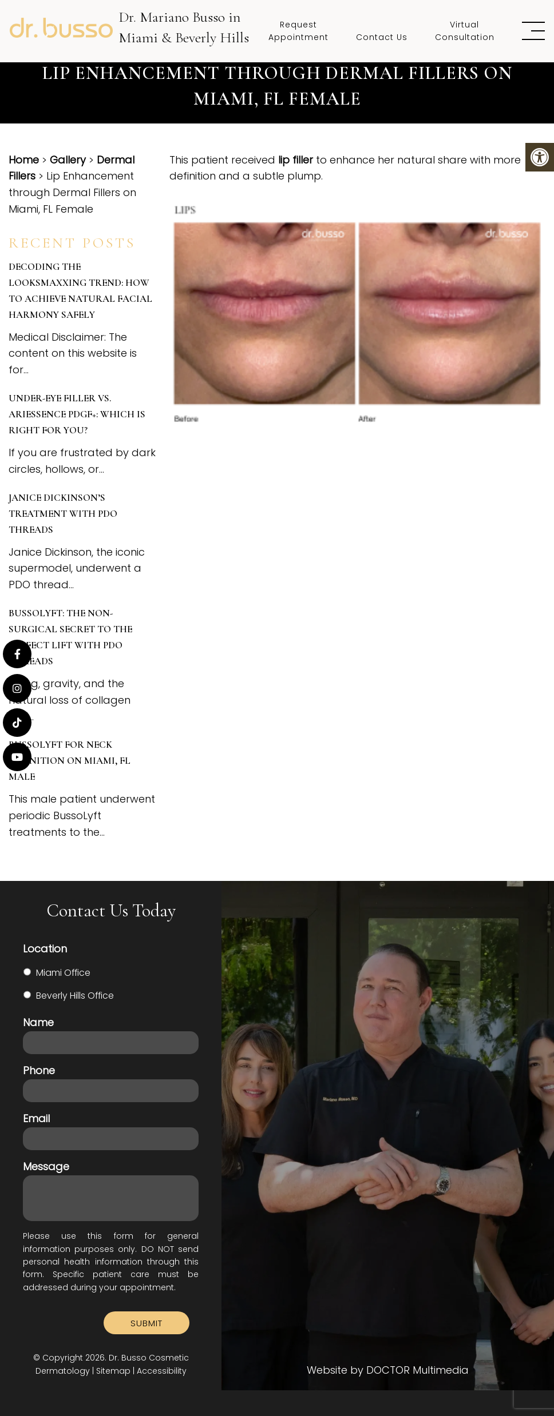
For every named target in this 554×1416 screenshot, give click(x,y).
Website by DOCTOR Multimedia (388, 1370)
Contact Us (381, 37)
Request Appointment (298, 31)
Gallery (68, 160)
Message (46, 1166)
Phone (39, 1070)
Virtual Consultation (464, 31)
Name (38, 1022)
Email (36, 1118)
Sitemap (113, 1371)
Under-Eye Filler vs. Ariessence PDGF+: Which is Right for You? (77, 414)
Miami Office (63, 972)
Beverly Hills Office (75, 995)
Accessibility (162, 1371)
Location (45, 948)
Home (24, 160)
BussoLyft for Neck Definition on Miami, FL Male (69, 761)
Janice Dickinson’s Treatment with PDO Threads (63, 514)
